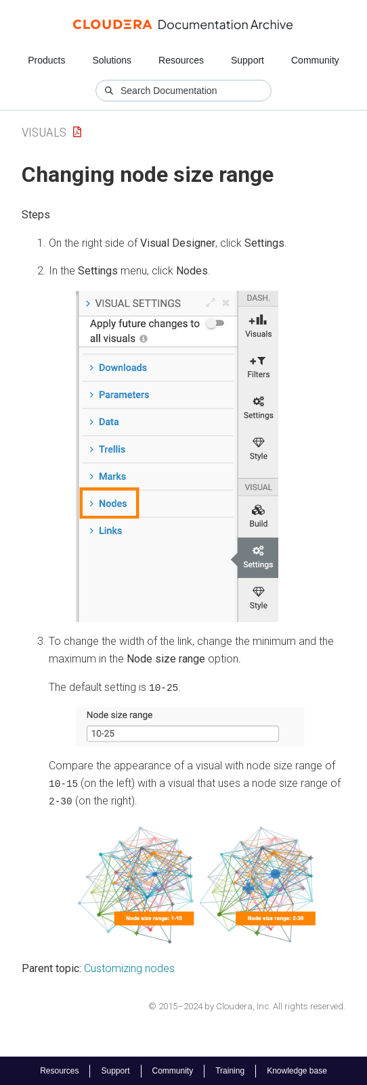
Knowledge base (297, 1070)
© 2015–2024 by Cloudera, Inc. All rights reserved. (246, 1005)
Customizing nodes (129, 967)
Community (315, 60)
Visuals (44, 132)
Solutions (111, 60)
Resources (181, 60)
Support (247, 60)
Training (229, 1070)
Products (46, 60)
